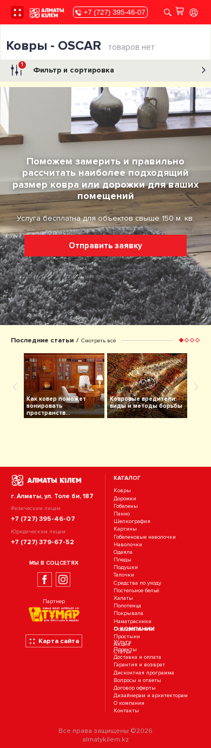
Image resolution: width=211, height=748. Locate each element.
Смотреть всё (98, 340)
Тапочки (124, 575)
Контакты (126, 710)
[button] (181, 340)
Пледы (122, 559)
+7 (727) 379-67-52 (42, 542)
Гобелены (126, 505)
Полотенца (127, 605)
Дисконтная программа (144, 672)
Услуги (122, 641)
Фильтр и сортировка (107, 70)
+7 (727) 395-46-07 (110, 12)
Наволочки (128, 544)
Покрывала (128, 613)
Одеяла (123, 551)
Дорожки (125, 498)
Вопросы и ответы (137, 680)
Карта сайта (54, 641)
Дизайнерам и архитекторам (151, 695)
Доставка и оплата (137, 656)
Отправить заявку (105, 245)
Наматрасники (132, 621)
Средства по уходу (137, 582)
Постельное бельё (136, 590)
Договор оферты (135, 687)
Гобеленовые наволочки (145, 536)
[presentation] (15, 386)
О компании (129, 703)
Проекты (125, 649)
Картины (125, 529)
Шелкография (132, 521)
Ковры (122, 490)
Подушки (126, 567)
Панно (122, 513)
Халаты (123, 597)
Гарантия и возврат (139, 664)
